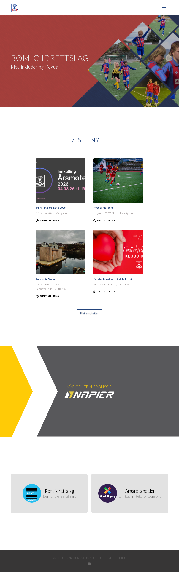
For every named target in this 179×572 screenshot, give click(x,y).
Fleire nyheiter (89, 313)
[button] (164, 7)
